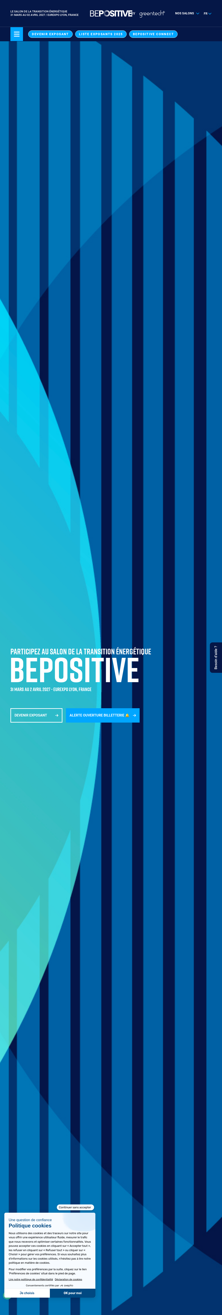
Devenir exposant (50, 34)
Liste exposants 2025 (101, 34)
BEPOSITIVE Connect (153, 34)
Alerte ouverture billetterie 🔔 (99, 715)
